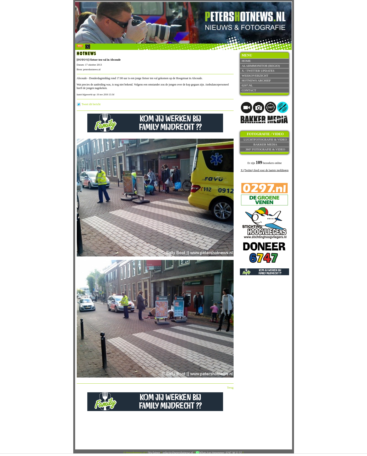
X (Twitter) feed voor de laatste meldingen (264, 170)
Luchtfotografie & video (265, 139)
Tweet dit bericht (91, 104)
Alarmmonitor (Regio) (261, 65)
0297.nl (247, 85)
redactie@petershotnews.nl (178, 452)
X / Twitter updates (258, 70)
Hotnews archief (256, 80)
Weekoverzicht (255, 75)
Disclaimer (154, 452)
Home (246, 61)
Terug (230, 387)
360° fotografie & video (265, 149)
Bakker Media (265, 144)
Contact (249, 90)
